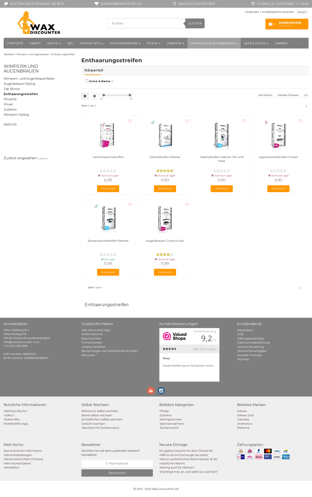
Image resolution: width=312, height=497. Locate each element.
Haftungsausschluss (250, 338)
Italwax (242, 411)
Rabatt (35, 43)
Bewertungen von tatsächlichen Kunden (110, 351)
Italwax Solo (245, 415)
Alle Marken (265, 95)
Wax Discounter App (96, 330)
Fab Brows (12, 89)
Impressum (245, 330)
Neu (70, 43)
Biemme (243, 427)
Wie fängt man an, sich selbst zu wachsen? (189, 471)
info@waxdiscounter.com (22, 342)
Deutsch (302, 12)
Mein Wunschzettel (17, 463)
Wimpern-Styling (16, 115)
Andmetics (244, 423)
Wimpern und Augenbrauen (214, 43)
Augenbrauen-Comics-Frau (165, 240)
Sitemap (243, 359)
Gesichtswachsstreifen (108, 157)
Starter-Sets (91, 43)
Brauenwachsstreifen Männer (108, 240)
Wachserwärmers (172, 423)
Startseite (15, 43)
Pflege (153, 43)
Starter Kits (11, 419)
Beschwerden (91, 338)
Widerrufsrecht (92, 334)
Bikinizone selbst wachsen (100, 411)
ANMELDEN (252, 12)
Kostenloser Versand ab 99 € (37, 4)
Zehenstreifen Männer (165, 157)
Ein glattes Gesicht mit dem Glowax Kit (186, 450)
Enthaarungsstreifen (63, 54)
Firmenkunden (92, 342)
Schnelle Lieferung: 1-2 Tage (283, 4)
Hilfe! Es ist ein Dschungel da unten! (184, 455)
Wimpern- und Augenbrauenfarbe (29, 79)
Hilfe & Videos (256, 43)
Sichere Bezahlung (250, 346)
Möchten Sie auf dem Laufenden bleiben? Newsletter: (110, 452)
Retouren (88, 355)
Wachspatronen (171, 419)
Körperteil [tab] (94, 70)
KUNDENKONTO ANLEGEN (278, 12)
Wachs (54, 43)
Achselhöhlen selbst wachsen (102, 419)
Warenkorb (108, 188)
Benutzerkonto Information (23, 450)
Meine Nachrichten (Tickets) (23, 459)
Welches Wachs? (15, 411)
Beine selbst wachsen (97, 415)
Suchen (195, 23)
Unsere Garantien (94, 346)
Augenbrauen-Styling (19, 84)
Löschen (43, 158)
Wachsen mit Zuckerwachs (100, 427)
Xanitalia (243, 419)
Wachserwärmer (125, 43)
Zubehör (175, 43)
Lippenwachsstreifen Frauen (278, 157)
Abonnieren (117, 473)
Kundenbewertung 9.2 (121, 4)
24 (305, 95)
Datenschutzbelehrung (253, 342)
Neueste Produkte (288, 95)
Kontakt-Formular (249, 355)
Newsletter (11, 467)
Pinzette (10, 99)
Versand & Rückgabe (251, 351)
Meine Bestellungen (18, 455)
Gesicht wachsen (93, 423)
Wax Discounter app (196, 4)
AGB (240, 334)
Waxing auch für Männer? (177, 467)
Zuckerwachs (169, 427)
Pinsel (8, 104)
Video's (9, 415)
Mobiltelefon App (16, 423)
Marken (281, 43)
